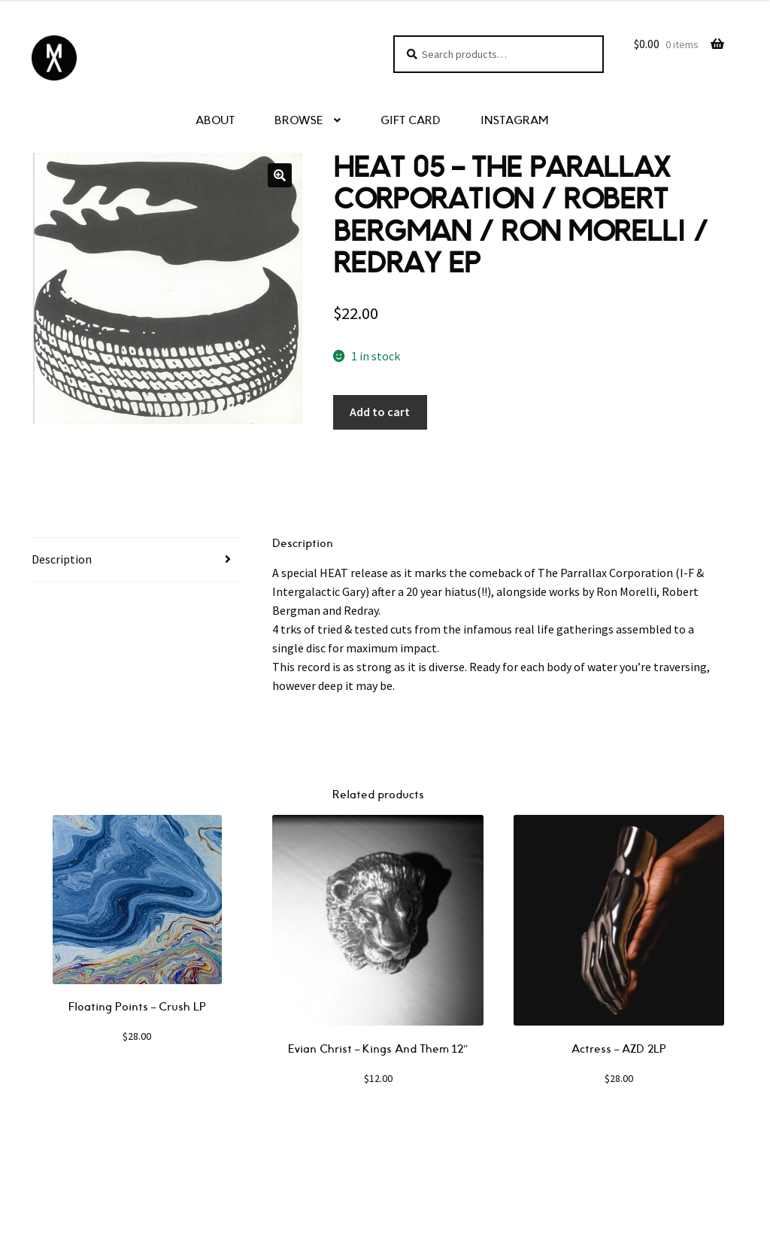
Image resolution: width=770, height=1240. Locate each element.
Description (62, 559)
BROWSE (298, 121)
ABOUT (215, 121)
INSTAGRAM (514, 121)
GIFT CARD (410, 121)
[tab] (137, 560)
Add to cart (380, 411)
